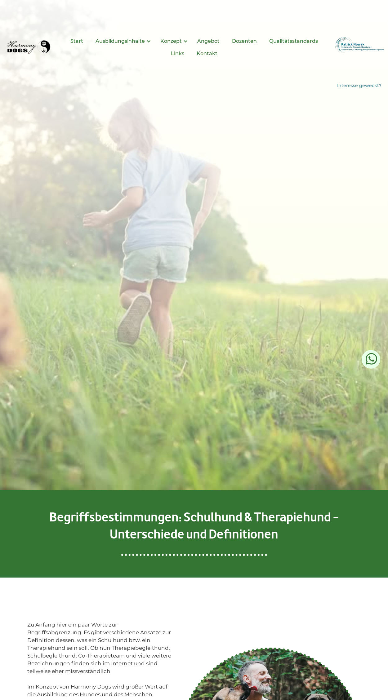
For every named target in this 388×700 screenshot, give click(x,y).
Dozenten (244, 41)
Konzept (171, 41)
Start (76, 41)
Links (177, 53)
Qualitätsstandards (293, 41)
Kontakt (207, 53)
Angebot (208, 41)
